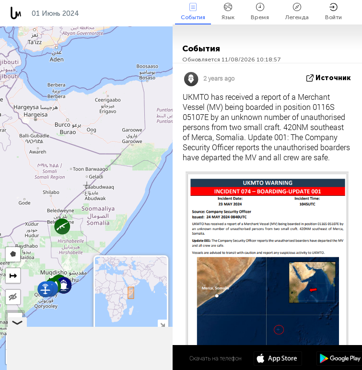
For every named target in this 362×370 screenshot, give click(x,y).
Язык (228, 12)
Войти (333, 12)
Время (260, 12)
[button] (45, 289)
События (193, 12)
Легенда (297, 12)
